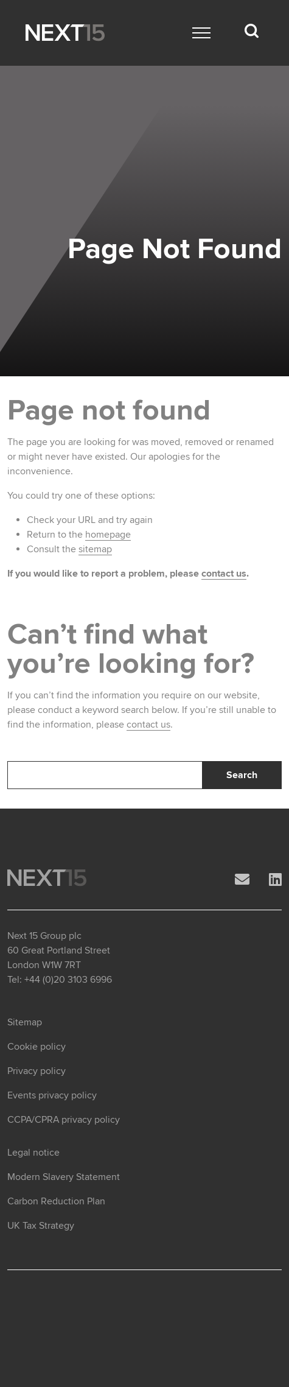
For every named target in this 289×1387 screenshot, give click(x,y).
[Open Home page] (65, 32)
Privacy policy (36, 1071)
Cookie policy (36, 1047)
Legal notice (33, 1152)
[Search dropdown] (251, 31)
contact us (223, 573)
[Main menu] (201, 32)
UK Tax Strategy (40, 1226)
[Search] (105, 775)
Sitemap (24, 1022)
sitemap (95, 549)
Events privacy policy (52, 1095)
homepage (108, 534)
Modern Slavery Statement (63, 1177)
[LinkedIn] (275, 880)
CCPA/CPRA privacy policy (63, 1120)
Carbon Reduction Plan (56, 1201)
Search (241, 775)
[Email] (242, 880)
